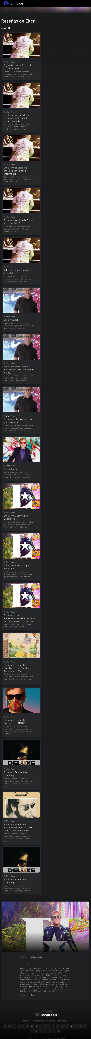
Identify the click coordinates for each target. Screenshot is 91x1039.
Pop (32, 995)
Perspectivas (38, 1022)
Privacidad (50, 1022)
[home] (13, 3)
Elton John (37, 957)
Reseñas (26, 1022)
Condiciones (63, 1022)
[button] (85, 3)
